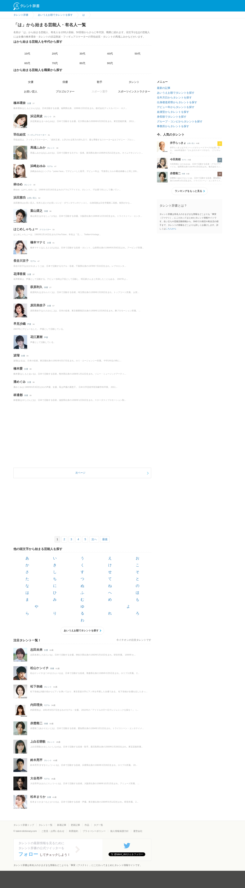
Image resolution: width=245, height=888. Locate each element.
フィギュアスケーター (36, 135)
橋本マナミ (38, 242)
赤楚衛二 (36, 723)
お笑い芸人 (30, 91)
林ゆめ (18, 184)
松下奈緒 (36, 686)
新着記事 (61, 825)
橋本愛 (18, 368)
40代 (110, 53)
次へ (94, 539)
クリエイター (45, 229)
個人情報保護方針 (119, 831)
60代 (27, 63)
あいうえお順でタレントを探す (81, 630)
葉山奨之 (36, 210)
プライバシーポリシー (94, 831)
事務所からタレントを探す (173, 126)
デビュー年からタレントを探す (175, 107)
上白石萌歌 (38, 741)
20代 (55, 53)
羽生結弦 (19, 134)
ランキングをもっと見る (188, 191)
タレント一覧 (45, 825)
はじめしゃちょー (25, 229)
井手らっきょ (178, 142)
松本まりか (38, 796)
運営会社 (137, 831)
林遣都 (18, 395)
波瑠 (16, 355)
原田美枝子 (38, 305)
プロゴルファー (65, 91)
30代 (82, 53)
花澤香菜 (19, 274)
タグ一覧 (98, 825)
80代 (82, 63)
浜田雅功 (19, 197)
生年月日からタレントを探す (174, 97)
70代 (55, 63)
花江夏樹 (36, 337)
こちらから (171, 229)
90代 (110, 63)
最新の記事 (163, 87)
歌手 (99, 81)
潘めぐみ (19, 381)
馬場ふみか (38, 147)
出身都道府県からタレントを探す (177, 102)
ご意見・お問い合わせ (52, 831)
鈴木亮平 (36, 760)
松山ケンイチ (39, 668)
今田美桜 (175, 159)
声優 (29, 324)
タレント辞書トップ (23, 825)
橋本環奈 (19, 103)
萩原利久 (36, 287)
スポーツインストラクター (134, 91)
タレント (134, 81)
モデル (50, 166)
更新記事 (75, 825)
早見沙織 (19, 323)
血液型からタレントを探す (173, 111)
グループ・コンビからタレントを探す (180, 121)
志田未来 (36, 649)
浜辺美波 (36, 116)
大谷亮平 (36, 778)
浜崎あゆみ (38, 166)
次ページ (80, 472)
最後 (105, 539)
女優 (30, 81)
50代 (137, 53)
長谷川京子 (21, 260)
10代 (27, 53)
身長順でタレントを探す (171, 116)
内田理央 (36, 704)
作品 (87, 825)
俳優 (65, 81)
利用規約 (73, 831)
